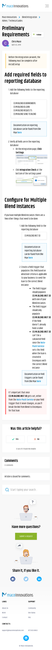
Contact (4, 617)
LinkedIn (39, 579)
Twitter (26, 579)
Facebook (12, 579)
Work (4, 612)
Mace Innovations (9, 17)
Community (32, 608)
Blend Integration (29, 17)
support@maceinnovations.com (13, 630)
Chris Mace (16, 42)
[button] (47, 6)
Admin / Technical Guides (12, 21)
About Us (5, 608)
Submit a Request (26, 536)
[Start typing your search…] (26, 490)
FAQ (29, 617)
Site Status (31, 612)
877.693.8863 (33, 630)
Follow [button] (38, 34)
